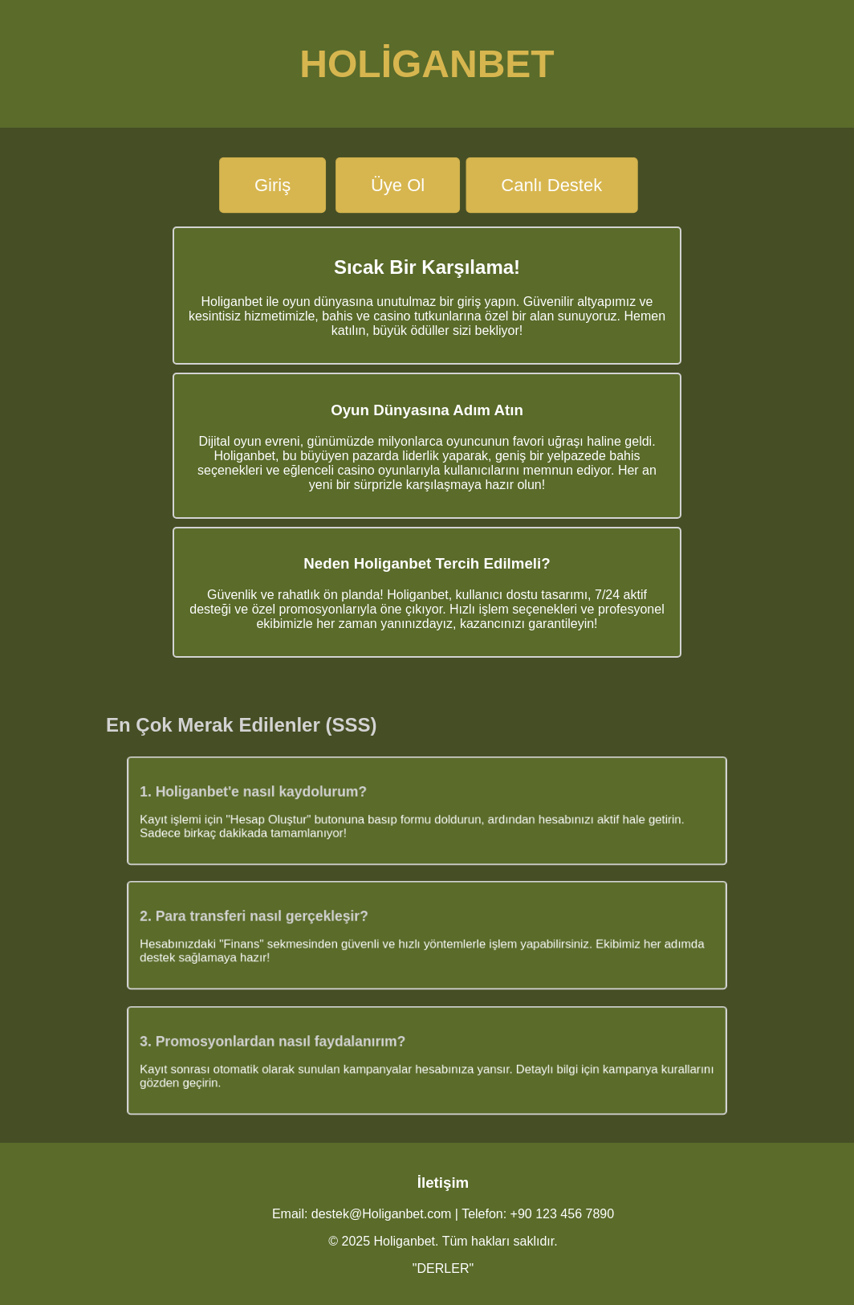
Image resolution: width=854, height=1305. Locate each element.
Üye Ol (398, 184)
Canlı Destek (552, 184)
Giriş (272, 184)
